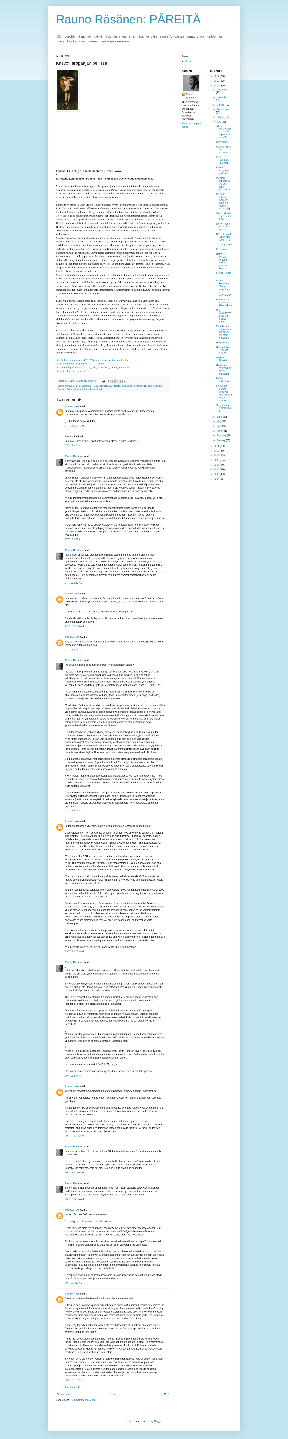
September (222, 109)
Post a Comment (70, 1387)
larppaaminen (128, 386)
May (219, 421)
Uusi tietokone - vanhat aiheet (223, 350)
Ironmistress (72, 406)
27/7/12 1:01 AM (73, 445)
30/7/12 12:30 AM (74, 1172)
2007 (217, 465)
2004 (217, 479)
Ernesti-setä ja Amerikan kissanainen (224, 302)
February (222, 435)
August (221, 117)
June (219, 416)
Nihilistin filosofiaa (222, 359)
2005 (217, 474)
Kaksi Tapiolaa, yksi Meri (222, 160)
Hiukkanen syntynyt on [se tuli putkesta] (223, 369)
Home (113, 1394)
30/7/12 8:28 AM (73, 1380)
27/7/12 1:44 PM (74, 649)
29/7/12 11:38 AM (74, 951)
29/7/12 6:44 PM (74, 1075)
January (221, 440)
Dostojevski (86, 386)
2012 (217, 85)
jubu (122, 947)
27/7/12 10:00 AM (74, 626)
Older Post (163, 1394)
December (222, 89)
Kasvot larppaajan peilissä (223, 170)
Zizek (99, 389)
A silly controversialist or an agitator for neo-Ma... (223, 131)
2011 (217, 446)
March (220, 430)
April (219, 426)
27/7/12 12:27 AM (74, 425)
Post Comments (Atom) (83, 1400)
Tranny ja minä (224, 244)
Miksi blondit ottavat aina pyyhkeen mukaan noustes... (223, 332)
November (222, 97)
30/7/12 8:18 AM (73, 1282)
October (221, 104)
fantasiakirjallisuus (102, 386)
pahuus (158, 386)
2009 (217, 455)
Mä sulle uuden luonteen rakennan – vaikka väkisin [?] (223, 201)
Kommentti (221, 141)
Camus (68, 386)
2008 (217, 460)
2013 (217, 80)
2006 (217, 469)
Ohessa (78, 1278)
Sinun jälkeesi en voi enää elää (223, 216)
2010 (217, 450)
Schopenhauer (74, 389)
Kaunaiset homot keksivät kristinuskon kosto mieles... (224, 393)
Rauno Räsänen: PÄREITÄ (128, 19)
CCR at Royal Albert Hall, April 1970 (223, 237)
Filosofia (116, 386)
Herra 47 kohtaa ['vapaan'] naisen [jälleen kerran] (222, 261)
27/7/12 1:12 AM (73, 539)
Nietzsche (149, 386)
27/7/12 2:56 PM (74, 810)
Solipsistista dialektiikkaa (223, 408)
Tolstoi (93, 389)
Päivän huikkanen (223, 380)
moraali (139, 386)
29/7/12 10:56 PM (74, 1136)
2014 (217, 76)
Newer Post (63, 1394)
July (219, 121)
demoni (76, 386)
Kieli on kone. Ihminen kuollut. (223, 226)
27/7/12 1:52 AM (73, 582)
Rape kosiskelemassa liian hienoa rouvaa (223, 316)
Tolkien (85, 389)
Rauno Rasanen (74, 456)
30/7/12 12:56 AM (74, 1199)
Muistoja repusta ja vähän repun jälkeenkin (223, 184)
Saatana (62, 389)
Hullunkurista (223, 342)
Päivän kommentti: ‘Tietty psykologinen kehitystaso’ (224, 287)
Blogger (158, 1421)
